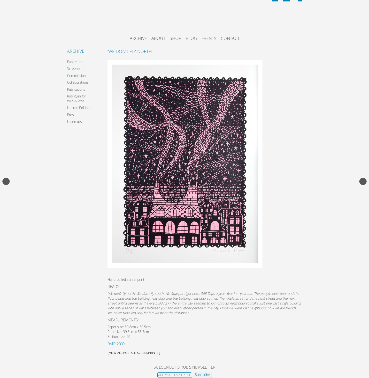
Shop (175, 38)
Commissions (77, 75)
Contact (230, 38)
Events (208, 38)
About (158, 38)
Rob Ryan (184, 20)
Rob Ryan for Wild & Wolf (76, 98)
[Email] (174, 375)
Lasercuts (74, 121)
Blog (191, 38)
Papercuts (74, 61)
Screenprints (76, 68)
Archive (138, 38)
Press (71, 114)
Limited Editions (79, 107)
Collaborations (78, 82)
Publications (76, 89)
